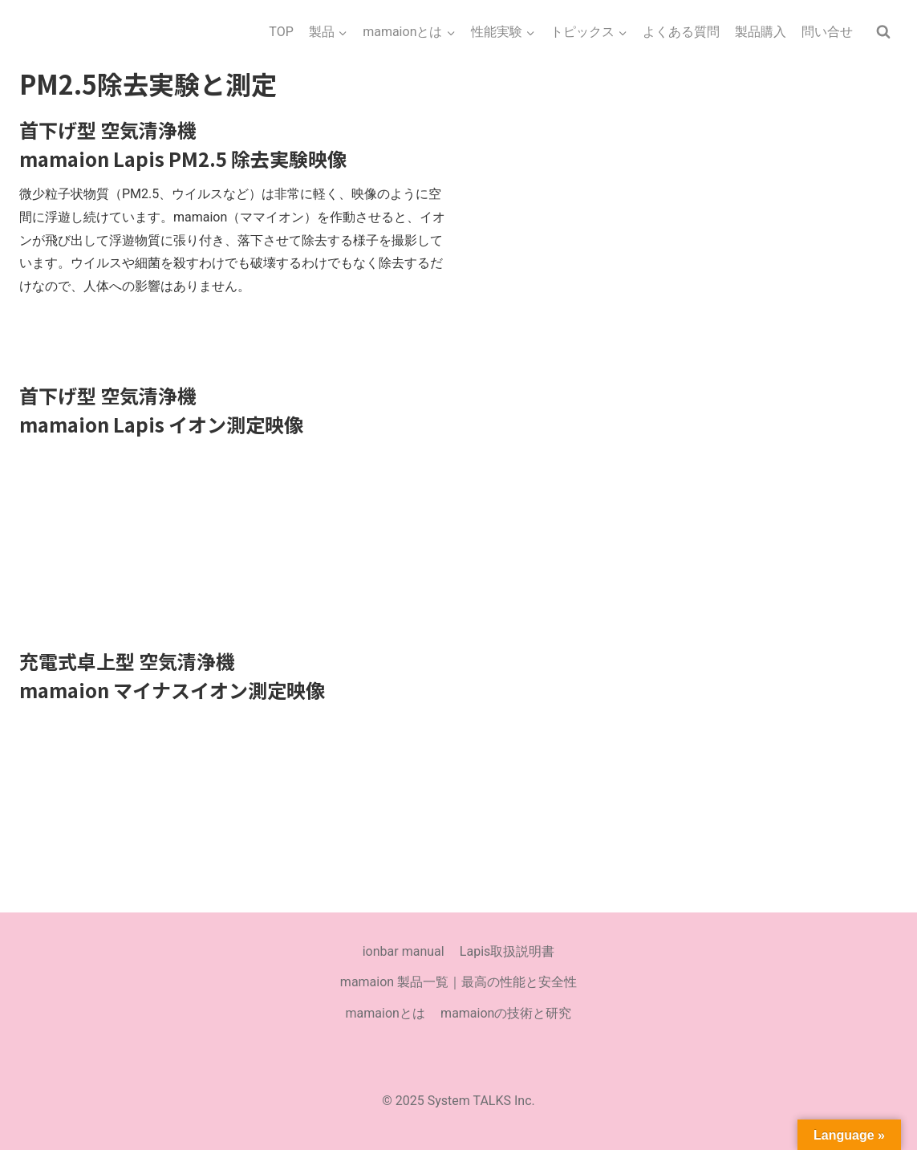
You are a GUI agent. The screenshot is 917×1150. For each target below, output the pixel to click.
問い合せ (827, 31)
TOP (281, 31)
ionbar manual (403, 951)
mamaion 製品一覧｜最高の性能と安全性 (458, 981)
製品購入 (760, 31)
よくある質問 (681, 31)
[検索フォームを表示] (883, 32)
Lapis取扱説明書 (507, 951)
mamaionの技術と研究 (505, 1013)
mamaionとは (385, 1013)
